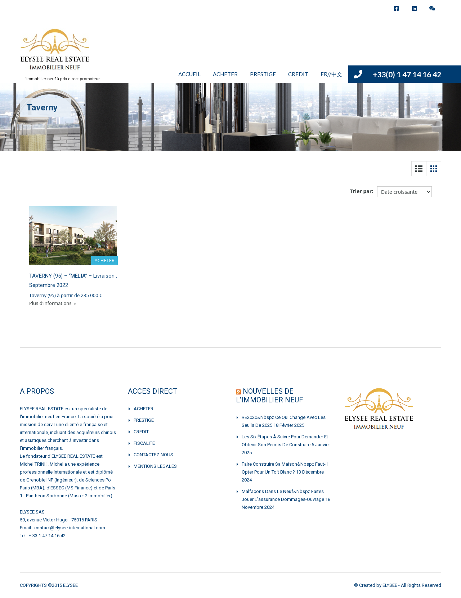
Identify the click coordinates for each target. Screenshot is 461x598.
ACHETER (225, 74)
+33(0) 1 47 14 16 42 (407, 74)
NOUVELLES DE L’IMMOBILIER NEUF (269, 395)
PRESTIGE (263, 74)
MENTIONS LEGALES (155, 466)
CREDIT (298, 74)
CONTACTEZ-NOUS (153, 454)
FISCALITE (144, 443)
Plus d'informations (52, 303)
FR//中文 (331, 74)
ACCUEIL (189, 74)
